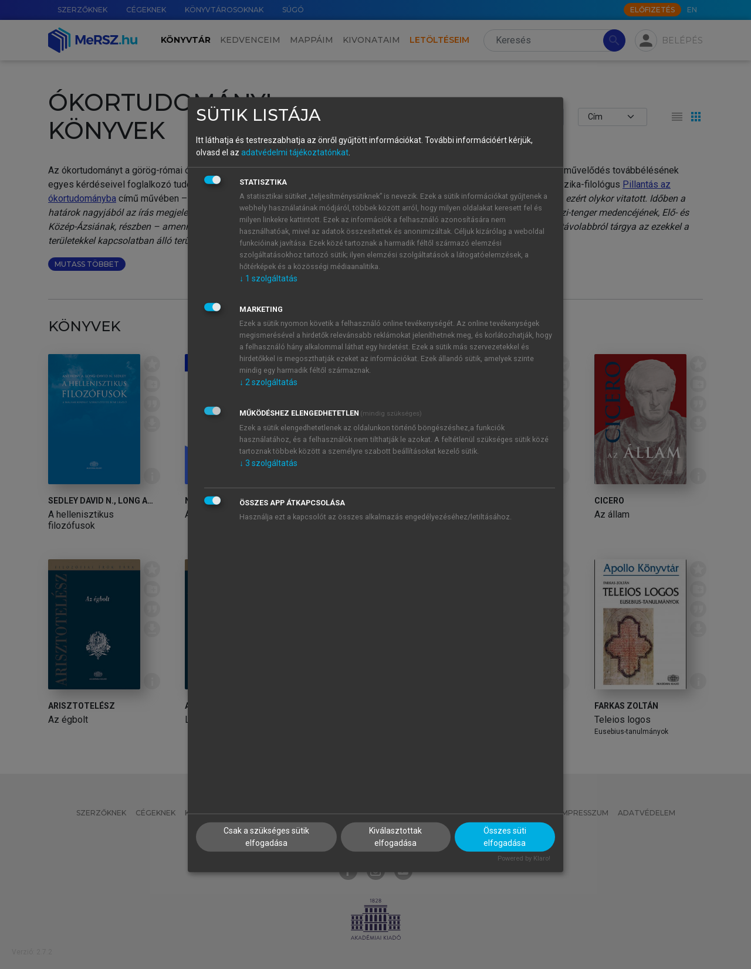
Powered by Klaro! (524, 858)
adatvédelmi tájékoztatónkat (295, 152)
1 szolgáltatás (268, 278)
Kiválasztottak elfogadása (395, 837)
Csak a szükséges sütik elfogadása (266, 837)
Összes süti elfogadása (504, 837)
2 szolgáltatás (268, 382)
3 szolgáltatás (268, 463)
